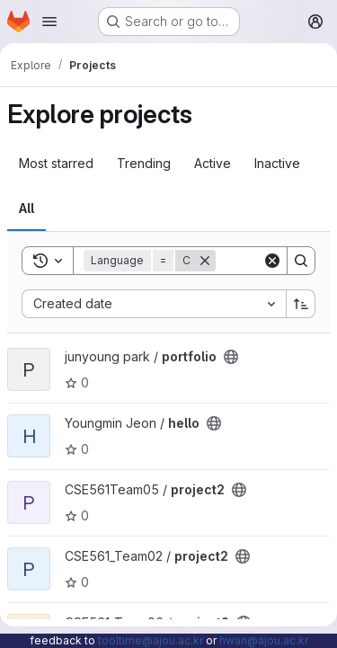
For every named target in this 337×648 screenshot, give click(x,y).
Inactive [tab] (277, 163)
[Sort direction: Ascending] (301, 303)
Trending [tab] (144, 163)
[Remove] (205, 260)
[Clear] (272, 260)
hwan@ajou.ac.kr (263, 640)
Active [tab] (212, 163)
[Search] (301, 260)
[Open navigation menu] (49, 21)
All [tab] (26, 208)
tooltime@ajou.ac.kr (150, 640)
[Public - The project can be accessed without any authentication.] (231, 357)
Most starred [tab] (56, 163)
